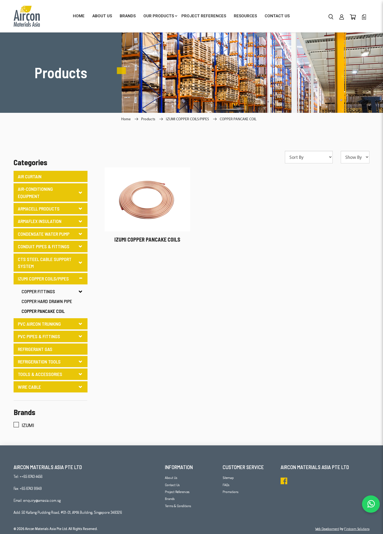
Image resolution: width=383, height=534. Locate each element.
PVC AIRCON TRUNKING (39, 324)
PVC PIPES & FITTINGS (39, 336)
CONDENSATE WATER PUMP (43, 234)
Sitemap (228, 477)
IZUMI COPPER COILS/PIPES (187, 119)
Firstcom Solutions (356, 529)
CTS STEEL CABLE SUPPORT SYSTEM (45, 262)
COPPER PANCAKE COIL (238, 119)
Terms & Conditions (178, 506)
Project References (177, 492)
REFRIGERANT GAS (35, 349)
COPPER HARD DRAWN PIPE (47, 301)
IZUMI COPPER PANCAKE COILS (147, 239)
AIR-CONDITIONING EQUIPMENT (35, 192)
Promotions (230, 492)
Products (148, 119)
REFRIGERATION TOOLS (39, 362)
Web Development (327, 529)
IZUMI (24, 425)
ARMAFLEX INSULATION (39, 221)
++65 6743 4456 (31, 476)
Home (126, 119)
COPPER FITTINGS (38, 291)
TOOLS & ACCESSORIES (40, 374)
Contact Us (172, 485)
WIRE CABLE (29, 387)
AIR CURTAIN (29, 176)
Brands (169, 498)
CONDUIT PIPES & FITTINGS (43, 246)
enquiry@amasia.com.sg (42, 500)
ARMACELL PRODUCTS (39, 209)
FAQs (226, 485)
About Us (171, 477)
